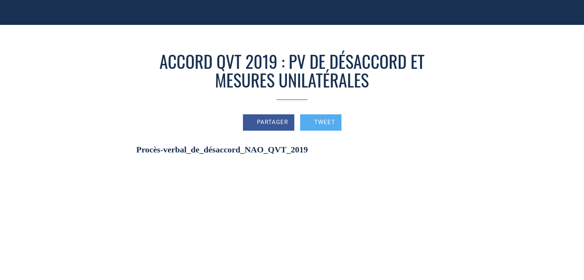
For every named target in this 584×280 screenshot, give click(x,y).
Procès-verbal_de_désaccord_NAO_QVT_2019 (222, 149)
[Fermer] (15, 12)
